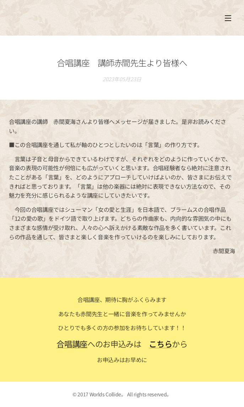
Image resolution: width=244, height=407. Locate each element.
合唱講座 (71, 343)
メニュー (228, 18)
